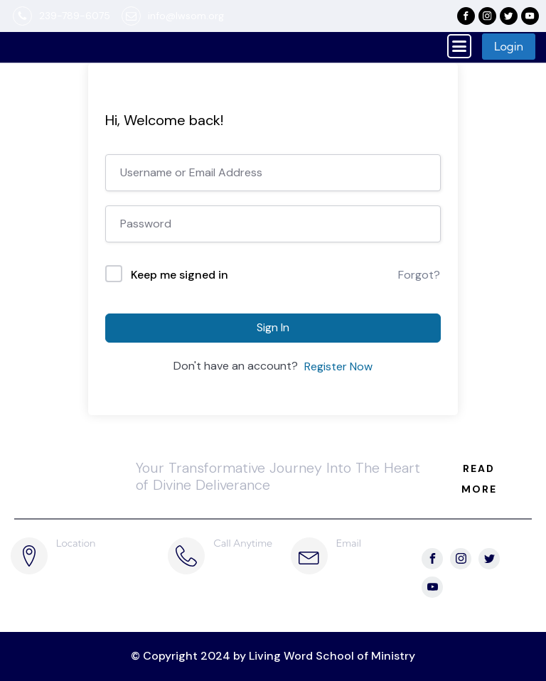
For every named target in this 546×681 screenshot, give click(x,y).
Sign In (273, 327)
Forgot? (419, 274)
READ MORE (479, 478)
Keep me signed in (179, 274)
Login (508, 46)
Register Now (338, 366)
